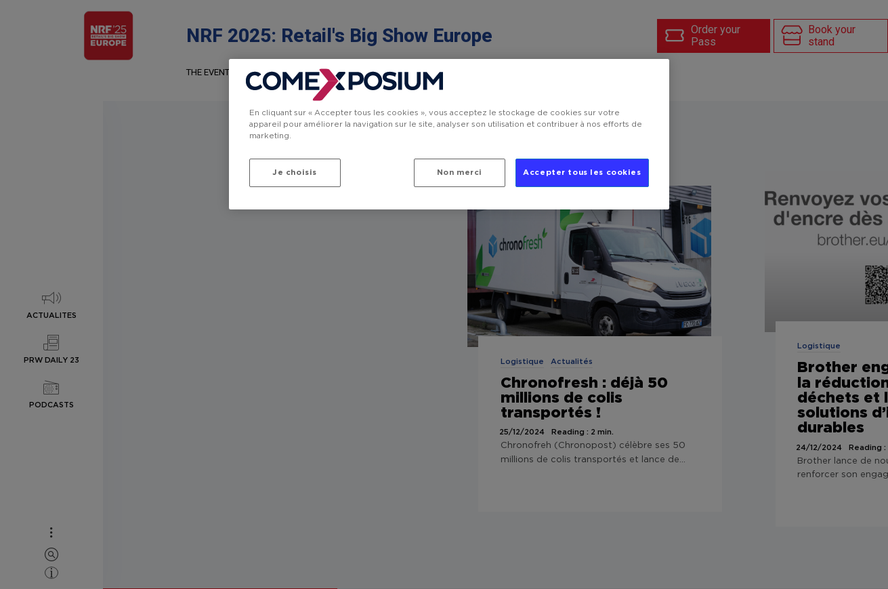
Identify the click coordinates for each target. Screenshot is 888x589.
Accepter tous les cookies (582, 172)
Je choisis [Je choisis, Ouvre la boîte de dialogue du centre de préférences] (294, 172)
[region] (449, 134)
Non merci (459, 172)
